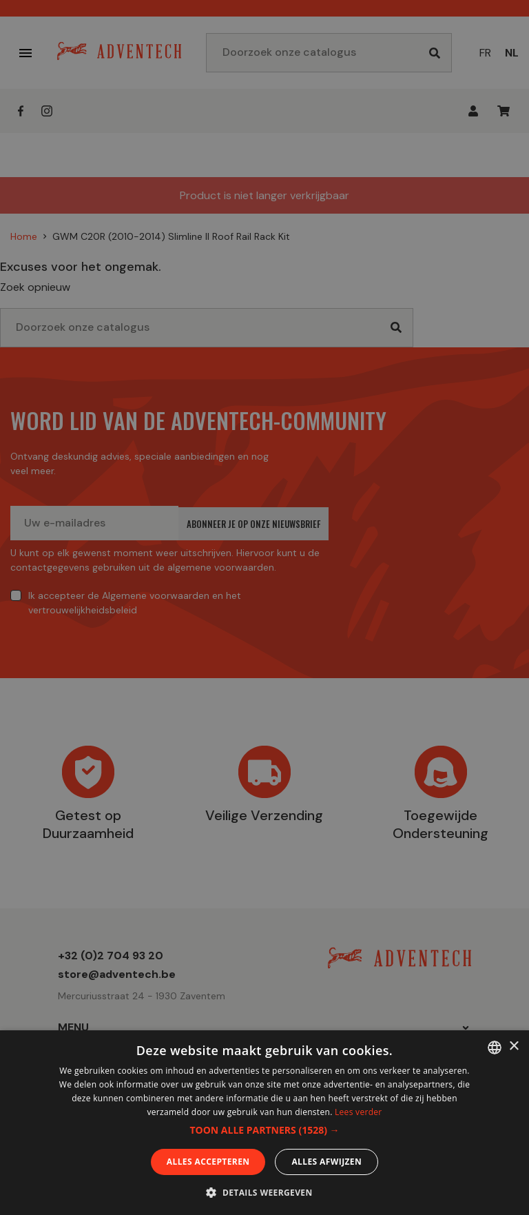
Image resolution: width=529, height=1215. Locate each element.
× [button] (513, 1046)
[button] (264, 1130)
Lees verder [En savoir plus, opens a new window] (358, 1112)
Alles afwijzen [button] (326, 1161)
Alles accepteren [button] (208, 1161)
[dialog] (264, 607)
